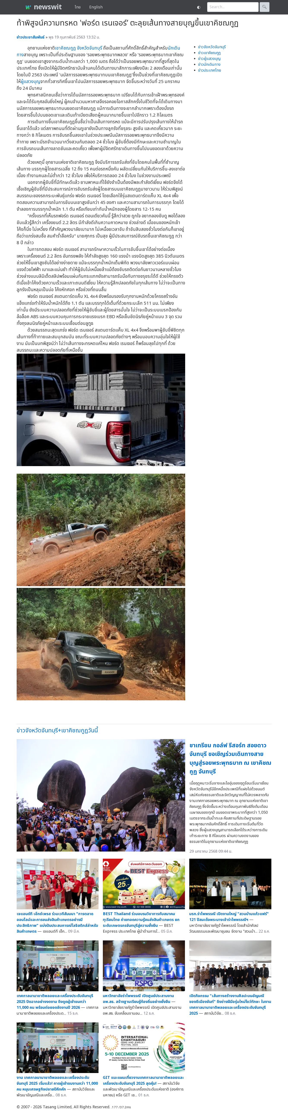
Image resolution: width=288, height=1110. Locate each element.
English (96, 7)
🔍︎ (264, 7)
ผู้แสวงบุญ (30, 81)
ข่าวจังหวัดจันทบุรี (212, 47)
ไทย (78, 7)
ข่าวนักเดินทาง (209, 64)
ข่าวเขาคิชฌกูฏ (209, 53)
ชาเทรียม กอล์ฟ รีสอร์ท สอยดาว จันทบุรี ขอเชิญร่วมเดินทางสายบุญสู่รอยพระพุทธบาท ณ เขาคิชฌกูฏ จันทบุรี (230, 758)
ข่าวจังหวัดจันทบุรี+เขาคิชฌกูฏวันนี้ (57, 730)
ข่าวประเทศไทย (209, 70)
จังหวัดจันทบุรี (89, 48)
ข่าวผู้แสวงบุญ (209, 59)
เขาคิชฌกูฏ (65, 48)
